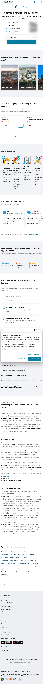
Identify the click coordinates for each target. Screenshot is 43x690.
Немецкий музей (30, 554)
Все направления (5, 621)
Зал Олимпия (24, 557)
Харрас (3, 569)
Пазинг (21, 560)
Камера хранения (12, 585)
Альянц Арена (4, 571)
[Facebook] (1, 646)
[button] (23, 2)
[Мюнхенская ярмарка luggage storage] (27, 77)
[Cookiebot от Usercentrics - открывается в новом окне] (35, 330)
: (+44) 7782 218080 (21, 665)
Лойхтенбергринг (5, 566)
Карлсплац (31, 571)
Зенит (17, 557)
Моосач (3, 563)
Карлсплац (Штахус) (12, 563)
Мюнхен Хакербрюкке (30, 560)
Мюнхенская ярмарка (16, 551)
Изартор (12, 571)
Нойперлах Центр (11, 569)
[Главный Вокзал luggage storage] (9, 77)
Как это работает (6, 609)
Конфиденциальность (7, 632)
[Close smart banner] (2, 2)
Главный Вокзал (5, 551)
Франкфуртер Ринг (35, 566)
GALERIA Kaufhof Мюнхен (7, 557)
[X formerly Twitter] (3, 646)
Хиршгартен (34, 563)
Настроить (21, 358)
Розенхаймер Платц (24, 563)
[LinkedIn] (8, 646)
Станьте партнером (6, 602)
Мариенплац (6, 476)
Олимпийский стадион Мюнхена (9, 560)
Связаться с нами (6, 614)
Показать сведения (33, 354)
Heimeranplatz (31, 569)
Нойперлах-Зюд (25, 566)
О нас (2, 598)
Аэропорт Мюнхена (21, 571)
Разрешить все (35, 358)
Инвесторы (4, 600)
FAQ (2, 611)
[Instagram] (6, 646)
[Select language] (6, 650)
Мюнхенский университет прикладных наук (12, 554)
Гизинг (38, 569)
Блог (2, 623)
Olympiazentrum (22, 569)
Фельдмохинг (15, 566)
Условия (3, 630)
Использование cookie (7, 634)
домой (3, 585)
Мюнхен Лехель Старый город (32, 551)
